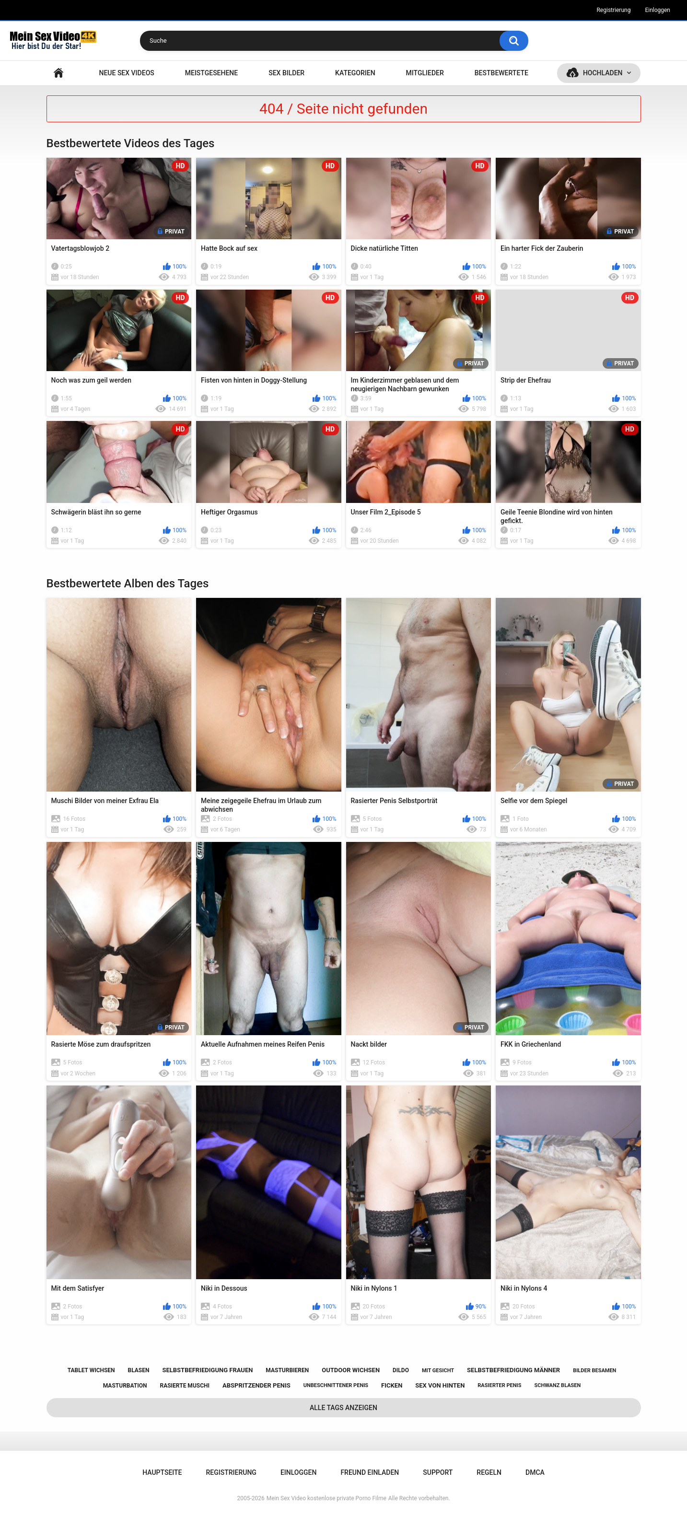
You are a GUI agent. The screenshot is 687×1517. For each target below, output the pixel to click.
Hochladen (603, 73)
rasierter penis (499, 1385)
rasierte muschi (185, 1385)
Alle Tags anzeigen (343, 1408)
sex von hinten (440, 1385)
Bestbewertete (501, 73)
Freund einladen (369, 1472)
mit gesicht (438, 1370)
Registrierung (613, 10)
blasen (139, 1370)
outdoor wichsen (351, 1370)
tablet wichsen (91, 1370)
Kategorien (355, 73)
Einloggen (657, 10)
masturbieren (287, 1370)
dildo (401, 1370)
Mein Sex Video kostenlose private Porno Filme (326, 1498)
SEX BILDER (286, 73)
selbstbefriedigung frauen (207, 1370)
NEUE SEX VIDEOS (126, 73)
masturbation (125, 1385)
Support (438, 1472)
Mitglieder (425, 73)
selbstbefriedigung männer (513, 1370)
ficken (391, 1385)
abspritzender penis (256, 1385)
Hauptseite (58, 73)
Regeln (489, 1472)
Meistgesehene (211, 73)
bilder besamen (594, 1370)
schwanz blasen (557, 1385)
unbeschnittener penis (335, 1385)
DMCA (535, 1472)
